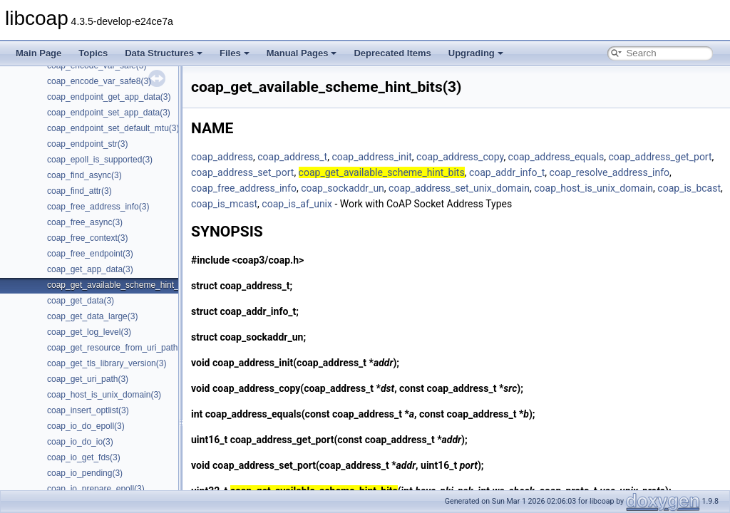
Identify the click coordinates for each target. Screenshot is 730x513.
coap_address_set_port (242, 172)
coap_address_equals (556, 156)
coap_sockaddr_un (342, 188)
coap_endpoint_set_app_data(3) (108, 113)
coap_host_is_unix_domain (593, 188)
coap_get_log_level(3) (89, 332)
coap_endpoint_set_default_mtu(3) (113, 128)
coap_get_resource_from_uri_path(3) (117, 348)
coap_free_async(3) (85, 222)
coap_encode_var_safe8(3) (99, 81)
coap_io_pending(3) (85, 473)
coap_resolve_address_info (609, 172)
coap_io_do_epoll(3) (86, 426)
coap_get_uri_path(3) (87, 379)
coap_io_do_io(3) (80, 442)
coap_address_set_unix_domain (459, 188)
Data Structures (163, 53)
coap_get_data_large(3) (92, 316)
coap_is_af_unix (297, 203)
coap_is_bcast (689, 188)
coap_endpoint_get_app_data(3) (108, 97)
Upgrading (475, 53)
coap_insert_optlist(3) (88, 410)
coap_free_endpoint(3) (90, 254)
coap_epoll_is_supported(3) (100, 160)
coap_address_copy (459, 156)
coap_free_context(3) (87, 238)
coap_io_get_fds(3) (83, 457)
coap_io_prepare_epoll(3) (96, 489)
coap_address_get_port (660, 156)
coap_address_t (292, 156)
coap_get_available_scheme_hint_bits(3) (124, 285)
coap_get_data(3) (80, 301)
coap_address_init (371, 156)
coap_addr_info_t (507, 172)
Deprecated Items (392, 53)
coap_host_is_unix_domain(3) (104, 395)
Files (235, 53)
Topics (93, 53)
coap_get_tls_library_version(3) (106, 363)
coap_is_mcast (224, 203)
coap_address (222, 156)
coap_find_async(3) (84, 175)
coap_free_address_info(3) (98, 207)
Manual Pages (302, 53)
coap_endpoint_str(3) (87, 144)
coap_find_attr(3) (79, 191)
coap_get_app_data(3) (90, 269)
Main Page (38, 53)
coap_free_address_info (244, 188)
